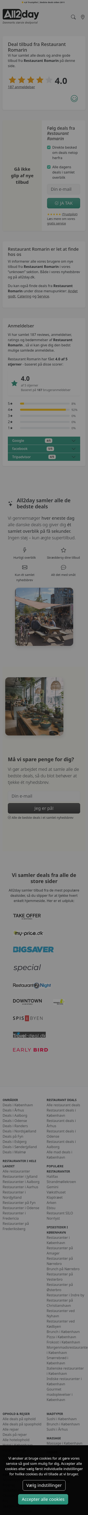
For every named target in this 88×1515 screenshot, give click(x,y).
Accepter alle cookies (43, 1499)
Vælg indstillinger (44, 1485)
